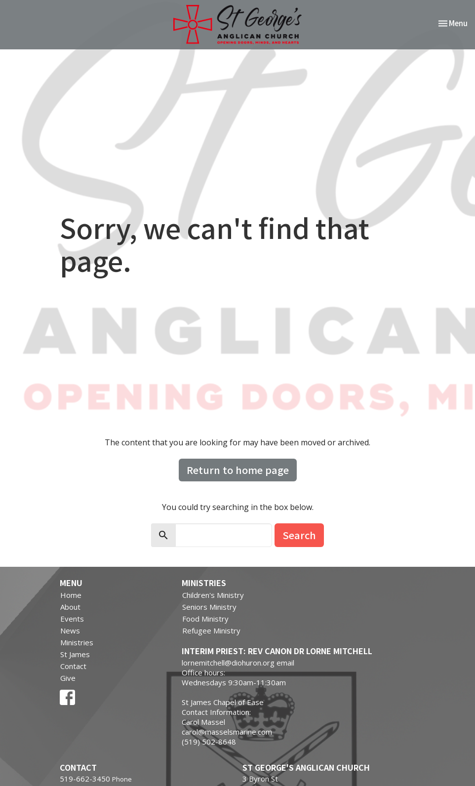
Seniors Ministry (209, 607)
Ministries (76, 642)
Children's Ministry (213, 595)
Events (72, 619)
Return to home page (238, 470)
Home (70, 595)
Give (68, 678)
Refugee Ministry (211, 630)
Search (299, 535)
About (70, 607)
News (70, 630)
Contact (73, 666)
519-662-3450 (85, 779)
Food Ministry (205, 619)
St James (75, 654)
